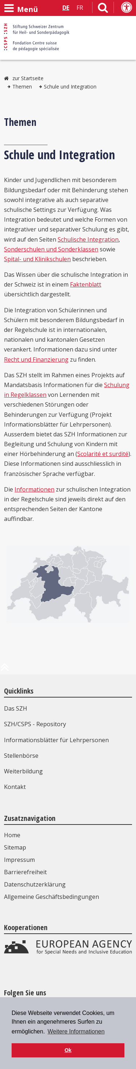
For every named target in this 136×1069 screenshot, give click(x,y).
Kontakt (15, 787)
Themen (22, 86)
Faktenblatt (85, 284)
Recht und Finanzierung (36, 359)
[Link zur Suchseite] (103, 9)
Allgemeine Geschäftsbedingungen (51, 897)
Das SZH (15, 708)
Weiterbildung (23, 771)
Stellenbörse (21, 756)
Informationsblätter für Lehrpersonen (56, 740)
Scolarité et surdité (102, 454)
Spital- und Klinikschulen (37, 259)
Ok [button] (68, 1050)
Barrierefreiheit (25, 872)
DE (65, 8)
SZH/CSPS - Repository (35, 724)
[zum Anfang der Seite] (4, 670)
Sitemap (15, 847)
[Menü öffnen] (21, 8)
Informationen (34, 489)
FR (80, 8)
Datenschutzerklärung (35, 884)
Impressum (19, 860)
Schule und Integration (70, 86)
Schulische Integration (88, 239)
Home (12, 835)
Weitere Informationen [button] (76, 1031)
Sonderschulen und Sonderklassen (51, 249)
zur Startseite (28, 78)
